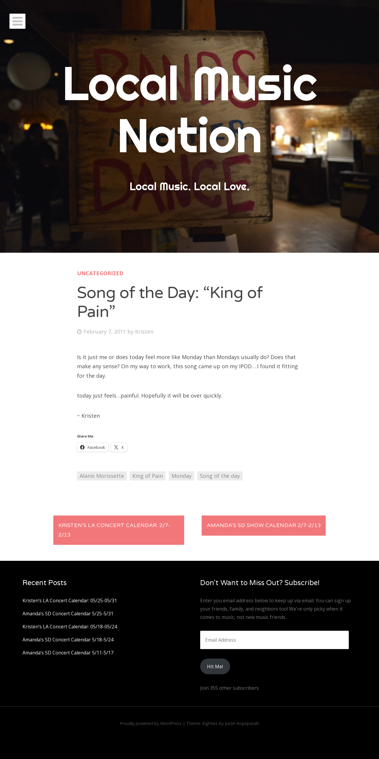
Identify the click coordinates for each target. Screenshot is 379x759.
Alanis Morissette (102, 475)
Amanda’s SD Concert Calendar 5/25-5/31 (68, 613)
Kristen (144, 331)
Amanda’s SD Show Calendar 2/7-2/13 (264, 525)
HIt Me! (215, 666)
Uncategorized (100, 273)
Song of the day (220, 475)
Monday (181, 475)
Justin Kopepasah (242, 723)
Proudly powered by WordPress (151, 723)
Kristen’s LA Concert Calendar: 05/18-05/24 (70, 626)
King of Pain (147, 475)
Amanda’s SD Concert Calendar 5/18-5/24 (68, 639)
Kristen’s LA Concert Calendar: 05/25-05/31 (70, 600)
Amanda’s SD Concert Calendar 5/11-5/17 (68, 652)
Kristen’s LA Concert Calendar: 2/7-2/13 (114, 530)
